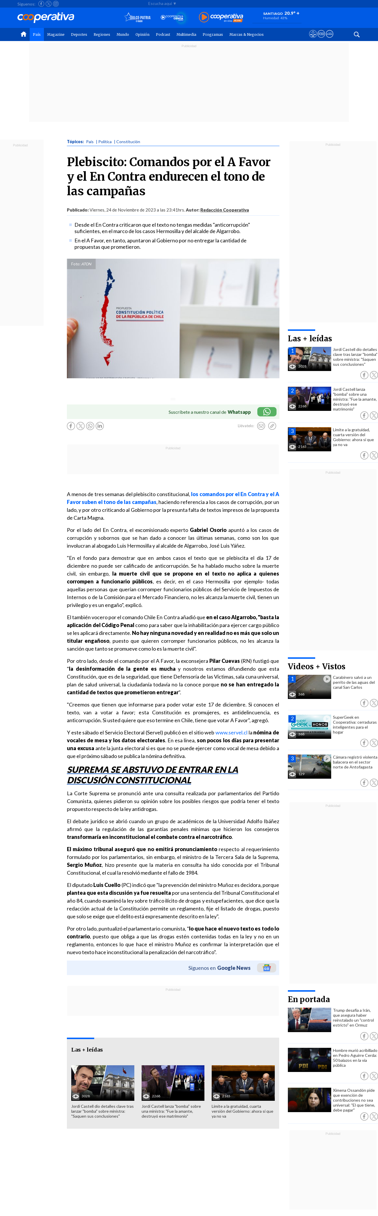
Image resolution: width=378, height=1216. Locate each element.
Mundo (123, 34)
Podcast (163, 34)
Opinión (142, 34)
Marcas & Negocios (246, 34)
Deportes (79, 34)
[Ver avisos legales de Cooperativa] (313, 39)
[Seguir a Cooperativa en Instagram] (56, 4)
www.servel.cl (231, 732)
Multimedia (186, 34)
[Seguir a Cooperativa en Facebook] (41, 4)
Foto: (75, 264)
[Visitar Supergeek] (330, 39)
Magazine (56, 34)
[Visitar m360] (321, 39)
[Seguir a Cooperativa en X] (48, 4)
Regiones (102, 34)
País (37, 34)
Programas (213, 34)
